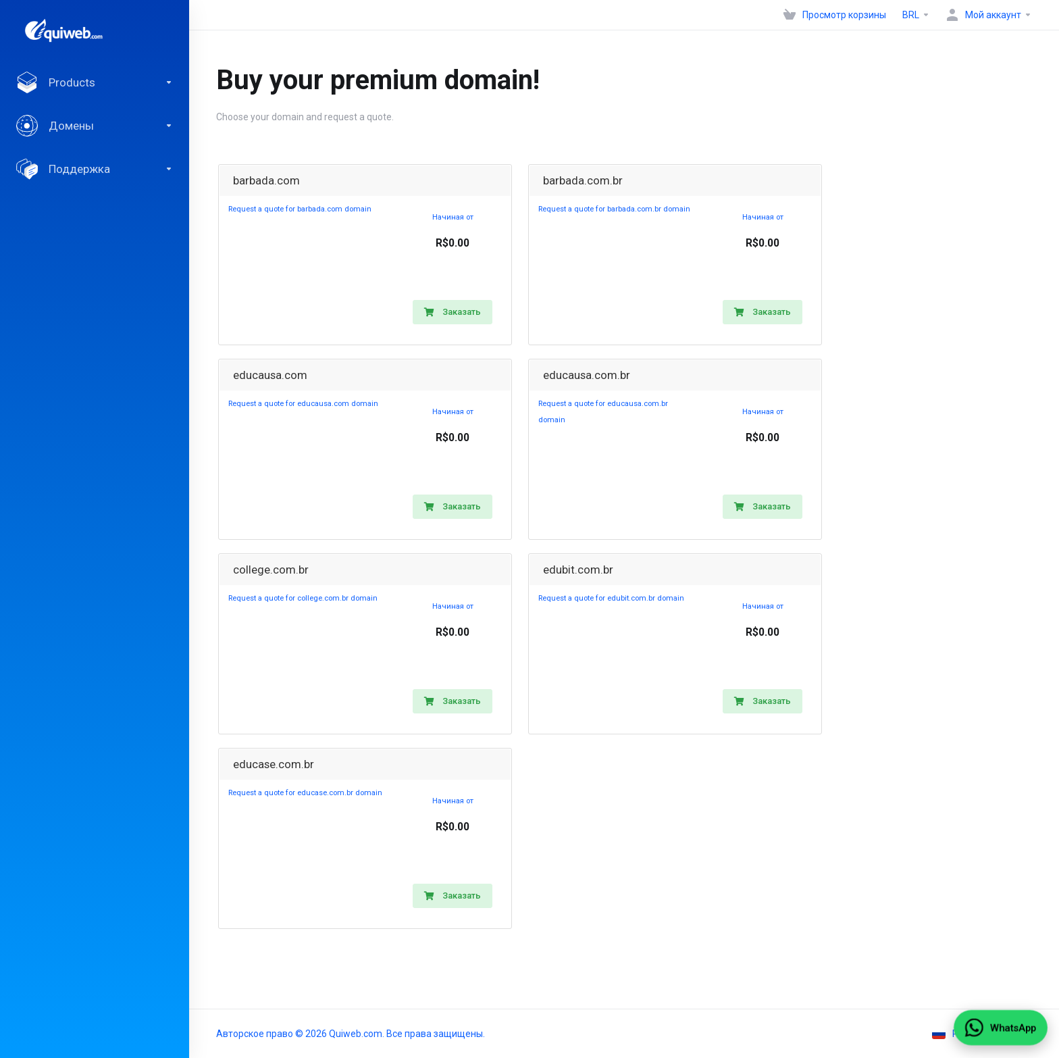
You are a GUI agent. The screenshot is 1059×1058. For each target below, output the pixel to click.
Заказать (452, 312)
